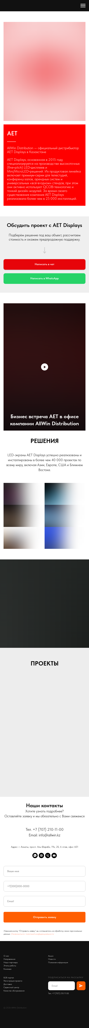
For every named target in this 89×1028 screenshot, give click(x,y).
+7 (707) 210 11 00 (60, 993)
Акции (50, 956)
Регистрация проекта (13, 981)
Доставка (8, 984)
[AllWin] (41, 855)
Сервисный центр (11, 987)
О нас (6, 956)
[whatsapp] (35, 855)
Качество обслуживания (14, 990)
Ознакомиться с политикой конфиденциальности (32, 934)
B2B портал (9, 977)
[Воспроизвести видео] (44, 366)
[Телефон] (47, 855)
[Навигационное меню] (83, 5)
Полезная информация (58, 962)
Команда (7, 969)
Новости (52, 959)
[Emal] (54, 855)
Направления (9, 959)
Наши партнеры (11, 962)
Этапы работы (10, 965)
